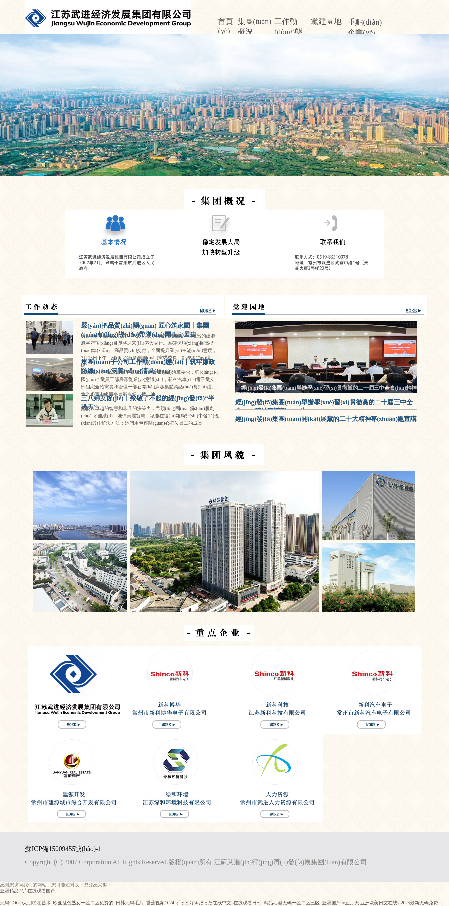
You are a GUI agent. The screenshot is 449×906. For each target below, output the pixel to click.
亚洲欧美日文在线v (380, 902)
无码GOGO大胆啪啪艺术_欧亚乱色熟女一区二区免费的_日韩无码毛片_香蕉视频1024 (87, 902)
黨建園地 (326, 21)
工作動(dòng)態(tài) (288, 31)
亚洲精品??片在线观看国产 (27, 890)
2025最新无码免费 (419, 902)
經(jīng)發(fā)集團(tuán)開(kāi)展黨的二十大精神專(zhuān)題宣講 (326, 418)
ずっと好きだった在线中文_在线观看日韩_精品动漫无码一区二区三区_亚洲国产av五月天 (267, 902)
